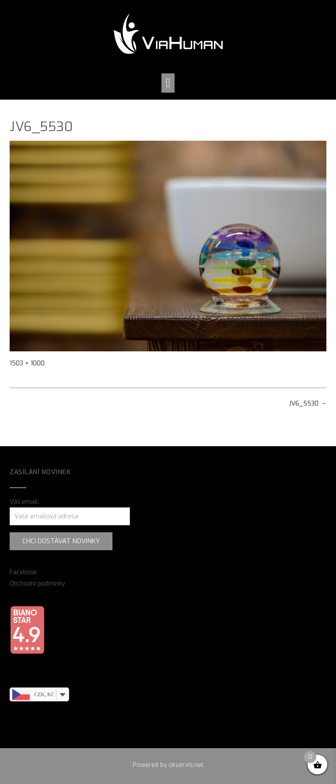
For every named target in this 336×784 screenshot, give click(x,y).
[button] (168, 83)
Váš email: (24, 502)
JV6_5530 (307, 403)
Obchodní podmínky (37, 583)
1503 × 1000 (27, 363)
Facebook (23, 572)
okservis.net (185, 765)
